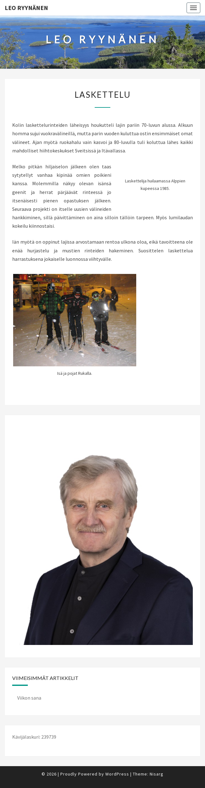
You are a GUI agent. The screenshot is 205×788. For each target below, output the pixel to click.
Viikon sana (29, 698)
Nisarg (156, 774)
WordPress (117, 774)
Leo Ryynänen (26, 8)
